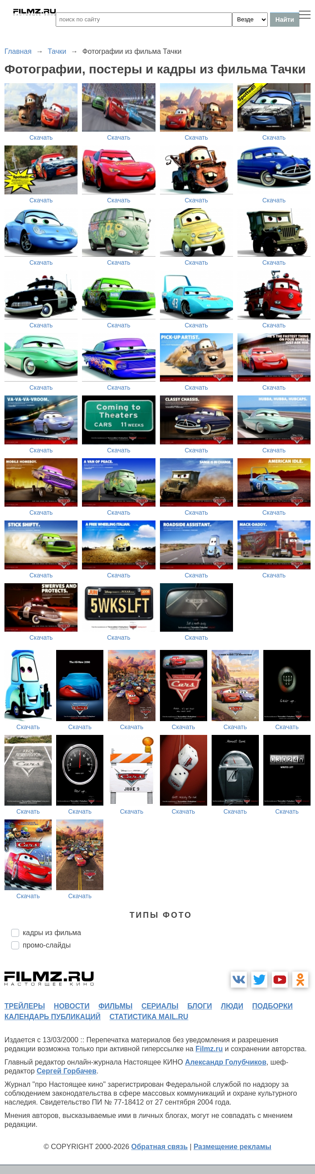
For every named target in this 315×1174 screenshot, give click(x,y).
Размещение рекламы (232, 1146)
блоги (199, 1006)
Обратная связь (159, 1146)
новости (72, 1006)
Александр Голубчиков (225, 1062)
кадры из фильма (52, 932)
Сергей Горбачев (66, 1071)
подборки (272, 1006)
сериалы (159, 1006)
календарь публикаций (52, 1017)
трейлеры (24, 1006)
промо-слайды (47, 945)
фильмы (115, 1006)
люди (232, 1006)
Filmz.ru (209, 1049)
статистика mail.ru (149, 1017)
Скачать (41, 137)
